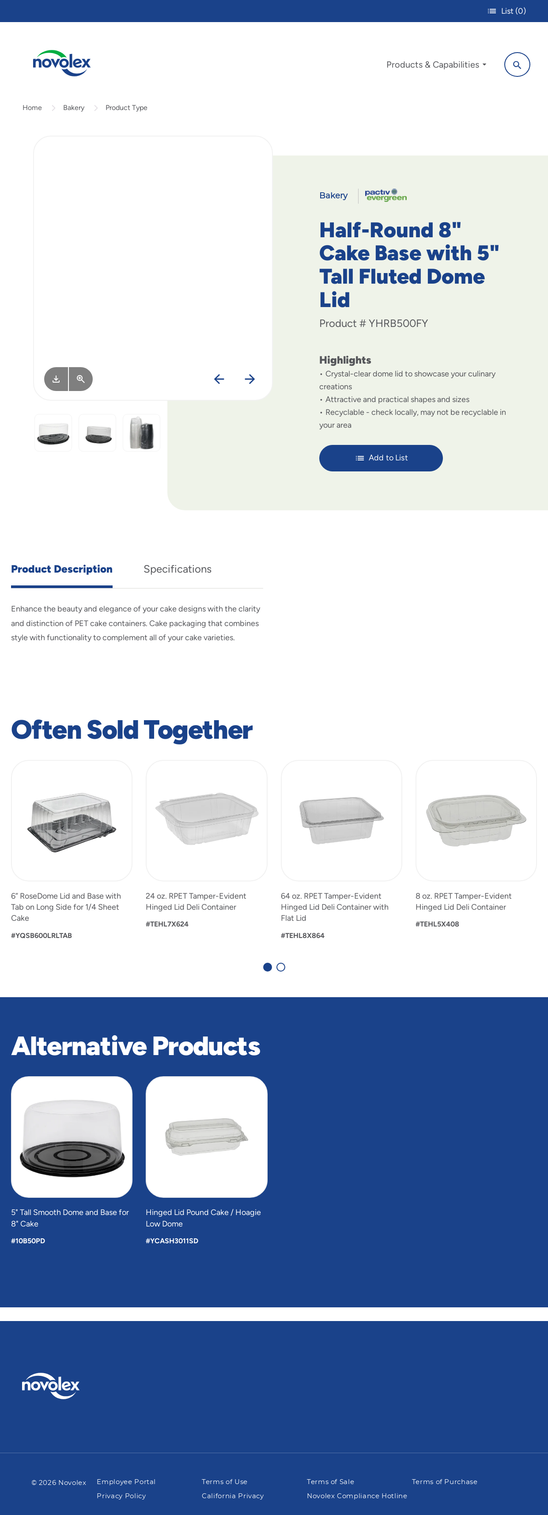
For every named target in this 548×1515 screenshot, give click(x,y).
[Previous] (219, 393)
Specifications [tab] (178, 582)
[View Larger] (81, 392)
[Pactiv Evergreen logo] (68, 1386)
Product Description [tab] (62, 582)
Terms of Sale (330, 1482)
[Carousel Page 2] (280, 980)
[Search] (508, 63)
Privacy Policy (121, 1496)
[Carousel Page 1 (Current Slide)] (267, 980)
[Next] (250, 393)
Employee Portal (126, 1482)
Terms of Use (225, 1482)
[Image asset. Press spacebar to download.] (56, 392)
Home (32, 121)
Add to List (381, 471)
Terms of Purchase (445, 1482)
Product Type (126, 121)
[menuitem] (427, 65)
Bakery (73, 121)
